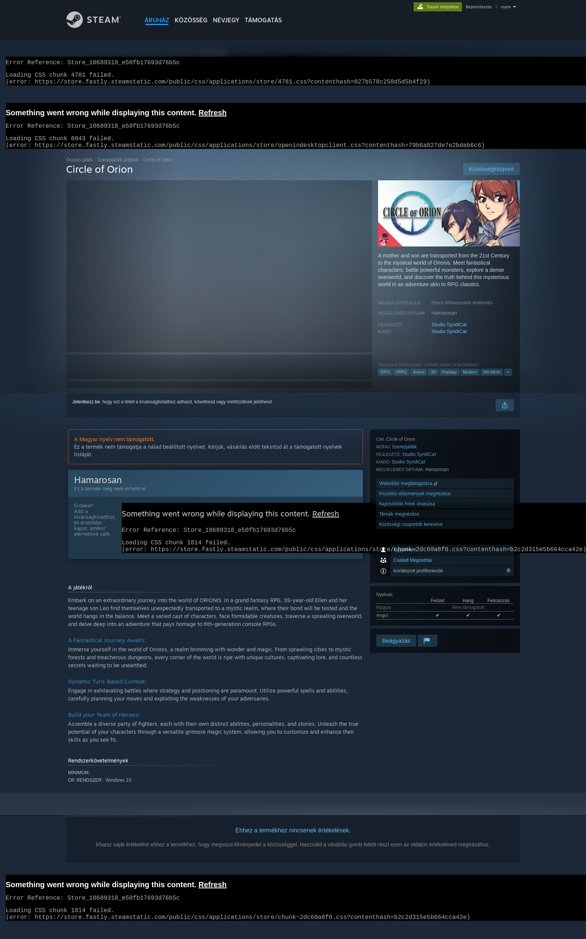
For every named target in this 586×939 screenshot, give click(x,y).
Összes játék (79, 169)
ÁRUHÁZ (156, 20)
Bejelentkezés (479, 6)
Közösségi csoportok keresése (411, 623)
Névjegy (226, 20)
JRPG (401, 381)
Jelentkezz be (86, 411)
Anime (419, 381)
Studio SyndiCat (449, 333)
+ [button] (508, 381)
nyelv (506, 6)
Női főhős (492, 381)
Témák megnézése (399, 613)
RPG (385, 381)
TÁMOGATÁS (263, 20)
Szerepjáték (404, 546)
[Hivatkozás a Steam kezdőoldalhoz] (99, 26)
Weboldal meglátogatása (409, 582)
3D (433, 381)
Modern (470, 381)
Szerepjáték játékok (118, 169)
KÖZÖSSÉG (191, 20)
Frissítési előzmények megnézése (415, 592)
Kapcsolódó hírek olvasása (407, 603)
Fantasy (449, 381)
